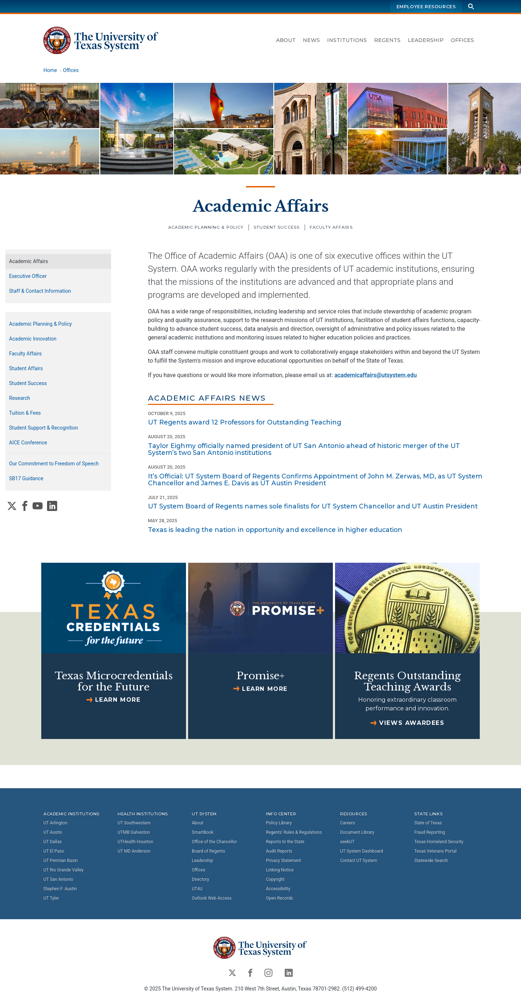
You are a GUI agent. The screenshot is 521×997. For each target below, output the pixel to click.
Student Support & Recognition (43, 428)
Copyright (275, 879)
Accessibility (278, 888)
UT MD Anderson (134, 851)
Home (50, 70)
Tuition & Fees (25, 413)
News (311, 40)
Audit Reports (279, 851)
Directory (200, 879)
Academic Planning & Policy (205, 227)
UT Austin (52, 832)
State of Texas (428, 822)
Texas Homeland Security (438, 841)
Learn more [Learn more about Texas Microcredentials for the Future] (118, 699)
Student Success (277, 227)
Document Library (357, 832)
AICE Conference (28, 442)
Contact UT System (358, 860)
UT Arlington (55, 822)
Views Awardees (411, 722)
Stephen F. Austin (60, 888)
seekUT (347, 841)
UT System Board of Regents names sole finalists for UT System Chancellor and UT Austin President (313, 506)
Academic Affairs (260, 206)
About (286, 40)
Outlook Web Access (212, 898)
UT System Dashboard (361, 851)
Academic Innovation (32, 339)
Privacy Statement (283, 860)
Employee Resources (426, 6)
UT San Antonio (58, 879)
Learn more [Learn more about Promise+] (265, 688)
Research (19, 398)
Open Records (279, 898)
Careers (347, 822)
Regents (387, 40)
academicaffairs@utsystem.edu (375, 375)
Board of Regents (208, 851)
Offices (462, 40)
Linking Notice (279, 870)
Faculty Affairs (331, 227)
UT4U (197, 888)
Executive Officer (28, 276)
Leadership (426, 40)
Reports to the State (285, 841)
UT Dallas (52, 841)
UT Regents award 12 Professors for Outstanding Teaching (244, 422)
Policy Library (279, 822)
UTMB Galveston (134, 832)
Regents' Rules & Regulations (294, 832)
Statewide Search (431, 860)
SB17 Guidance (26, 478)
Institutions (347, 40)
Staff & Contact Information (40, 291)
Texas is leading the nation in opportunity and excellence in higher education (275, 529)
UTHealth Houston (135, 841)
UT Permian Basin (60, 860)
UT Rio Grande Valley (63, 870)
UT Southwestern (134, 822)
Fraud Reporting (429, 832)
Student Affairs (26, 368)
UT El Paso (53, 851)
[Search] (471, 6)
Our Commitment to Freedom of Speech (54, 463)
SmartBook (202, 832)
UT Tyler (51, 898)
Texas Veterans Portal (435, 851)
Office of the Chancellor (214, 841)
